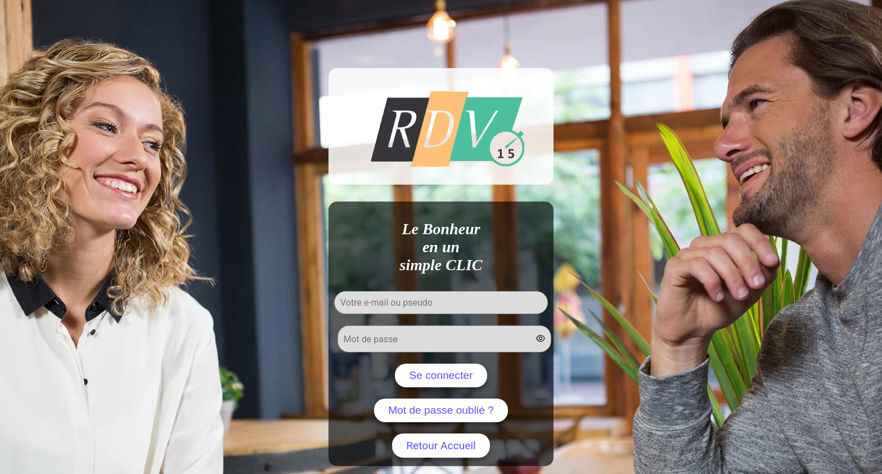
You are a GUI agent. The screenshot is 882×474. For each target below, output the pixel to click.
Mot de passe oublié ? (441, 410)
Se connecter (440, 375)
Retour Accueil (441, 445)
